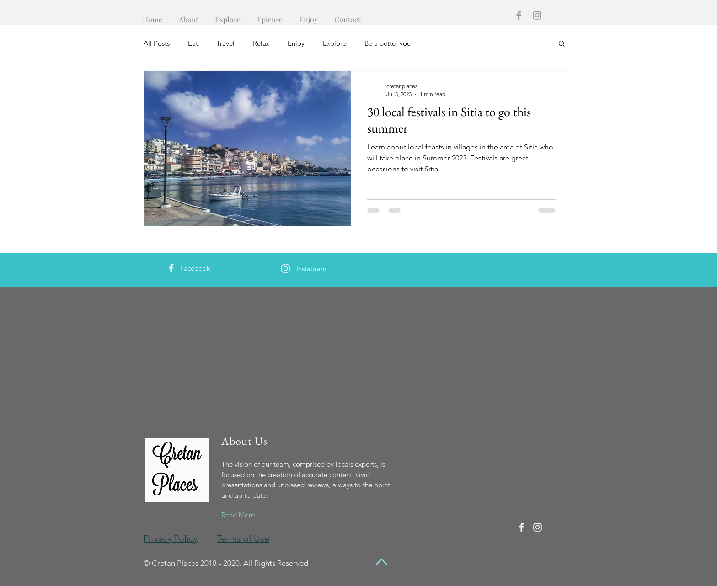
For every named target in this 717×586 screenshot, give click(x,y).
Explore (334, 43)
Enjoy (296, 43)
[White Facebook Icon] (171, 268)
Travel (225, 43)
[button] (561, 44)
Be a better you (387, 43)
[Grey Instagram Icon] (537, 15)
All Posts (157, 43)
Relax (261, 43)
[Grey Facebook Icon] (518, 15)
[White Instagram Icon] (285, 268)
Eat (193, 43)
